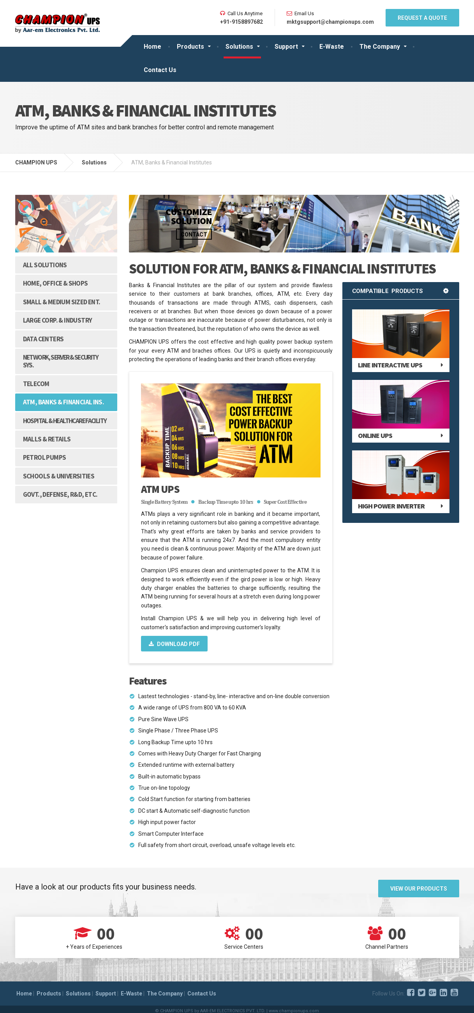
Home (152, 46)
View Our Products (418, 887)
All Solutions (45, 265)
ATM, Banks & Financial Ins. (63, 402)
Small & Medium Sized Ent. (61, 302)
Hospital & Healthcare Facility (65, 420)
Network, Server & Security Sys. (61, 361)
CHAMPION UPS (36, 162)
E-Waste (331, 46)
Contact (194, 234)
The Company (379, 46)
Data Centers (43, 339)
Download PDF (174, 644)
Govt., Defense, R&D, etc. (60, 494)
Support (286, 46)
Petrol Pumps (44, 457)
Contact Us (160, 70)
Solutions (239, 46)
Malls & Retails (47, 439)
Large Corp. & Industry (57, 320)
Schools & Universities (59, 476)
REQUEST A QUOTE (422, 18)
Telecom (36, 383)
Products (190, 46)
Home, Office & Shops (55, 283)
